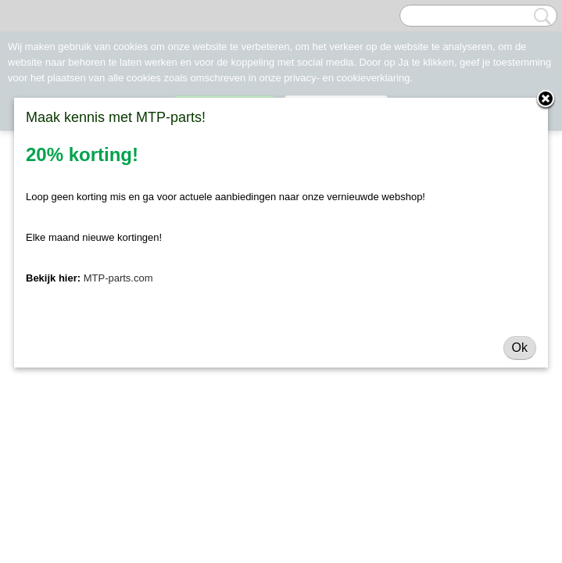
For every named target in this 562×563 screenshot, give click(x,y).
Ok (520, 347)
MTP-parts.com (118, 278)
